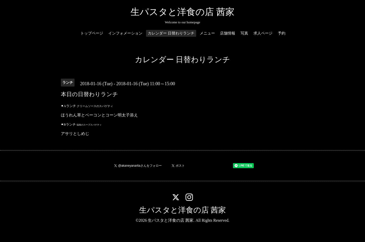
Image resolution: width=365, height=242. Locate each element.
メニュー (207, 33)
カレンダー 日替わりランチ (171, 33)
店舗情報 (227, 33)
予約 (281, 33)
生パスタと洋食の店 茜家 (182, 12)
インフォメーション (125, 33)
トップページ (91, 33)
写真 (244, 33)
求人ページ (262, 33)
